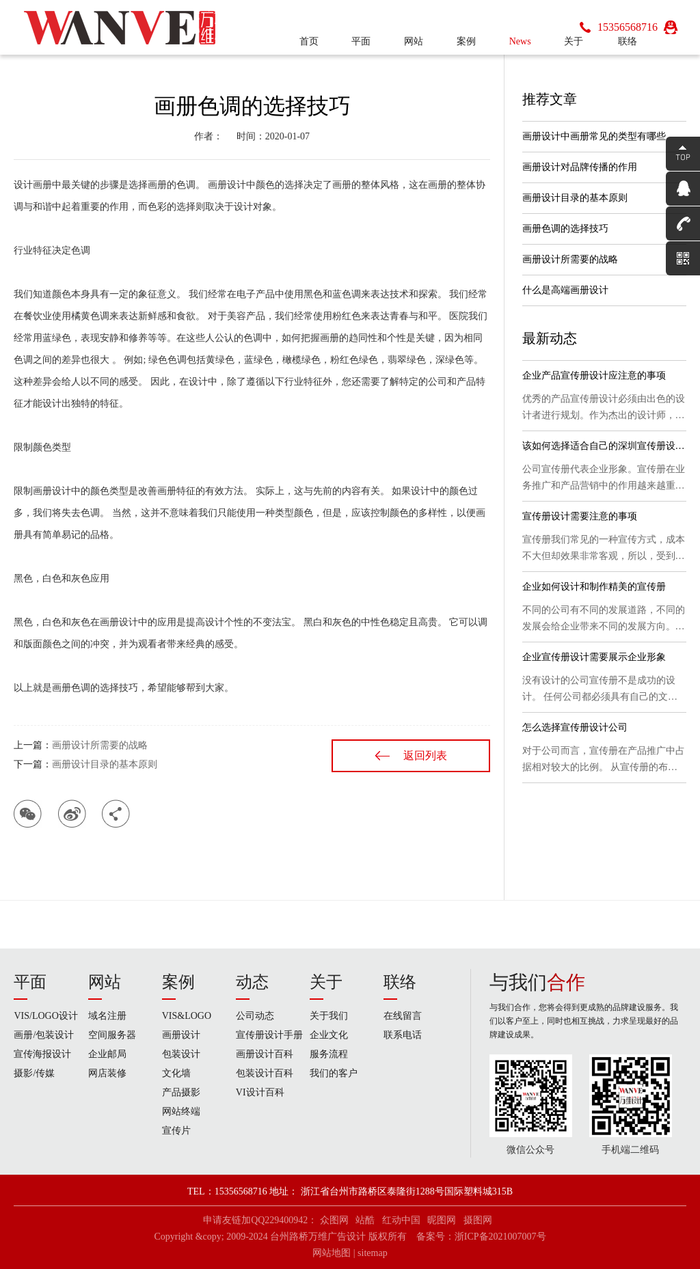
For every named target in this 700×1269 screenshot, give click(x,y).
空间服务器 (112, 1035)
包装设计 (181, 1054)
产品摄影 (181, 1092)
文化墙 (176, 1073)
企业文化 (329, 1035)
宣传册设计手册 (269, 1035)
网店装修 (107, 1073)
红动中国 (401, 1220)
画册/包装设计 (44, 1035)
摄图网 (477, 1220)
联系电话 (402, 1035)
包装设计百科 (264, 1073)
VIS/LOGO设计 (45, 1016)
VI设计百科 (260, 1092)
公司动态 (255, 1016)
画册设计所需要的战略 (100, 745)
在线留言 (402, 1016)
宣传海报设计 (42, 1054)
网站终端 (181, 1111)
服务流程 (329, 1054)
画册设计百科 (264, 1054)
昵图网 (441, 1220)
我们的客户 (334, 1073)
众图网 (334, 1220)
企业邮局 (107, 1054)
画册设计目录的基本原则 (104, 764)
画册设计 (181, 1035)
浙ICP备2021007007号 (500, 1236)
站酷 (365, 1220)
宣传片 (176, 1130)
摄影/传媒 (34, 1073)
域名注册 (107, 1016)
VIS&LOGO (186, 1016)
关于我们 (329, 1016)
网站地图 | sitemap (349, 1253)
